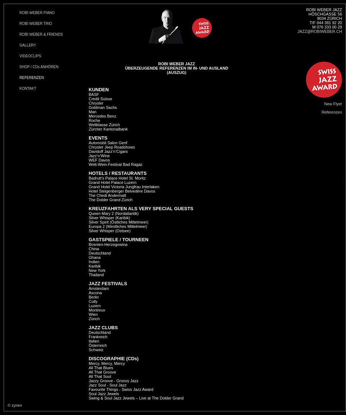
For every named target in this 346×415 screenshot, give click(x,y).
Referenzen (331, 112)
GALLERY (27, 45)
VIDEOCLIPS (30, 56)
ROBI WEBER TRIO (35, 24)
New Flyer (333, 104)
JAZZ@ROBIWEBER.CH (319, 31)
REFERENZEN (31, 78)
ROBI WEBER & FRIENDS (41, 34)
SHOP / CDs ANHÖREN (38, 67)
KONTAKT (27, 88)
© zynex (15, 405)
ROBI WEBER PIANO (37, 13)
